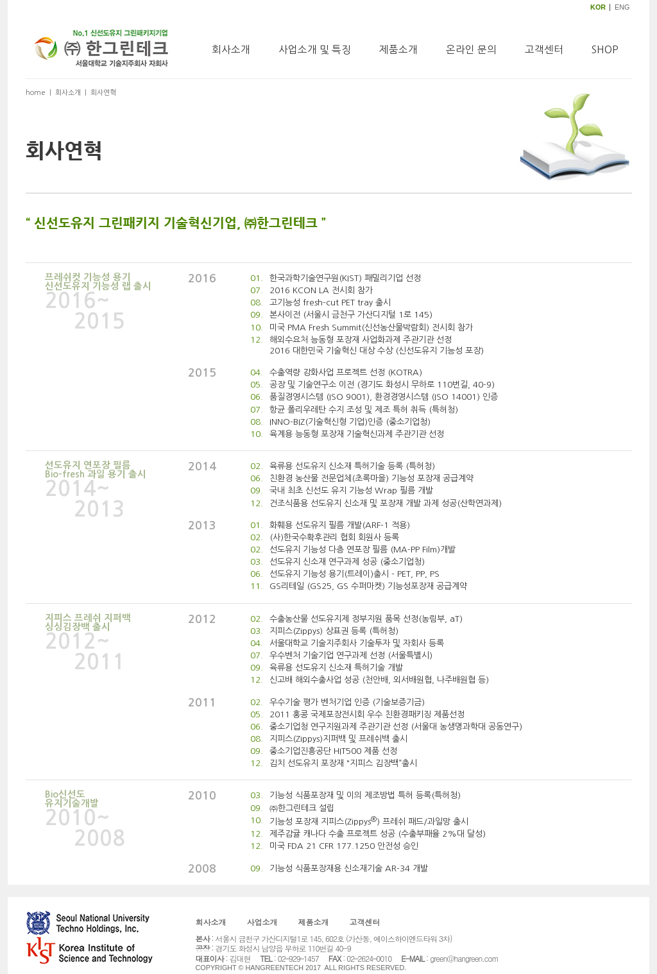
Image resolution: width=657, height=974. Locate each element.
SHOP (605, 50)
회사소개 (231, 50)
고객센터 (544, 50)
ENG (622, 7)
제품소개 (398, 50)
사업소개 (262, 921)
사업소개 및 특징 (314, 50)
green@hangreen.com (464, 958)
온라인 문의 (471, 50)
